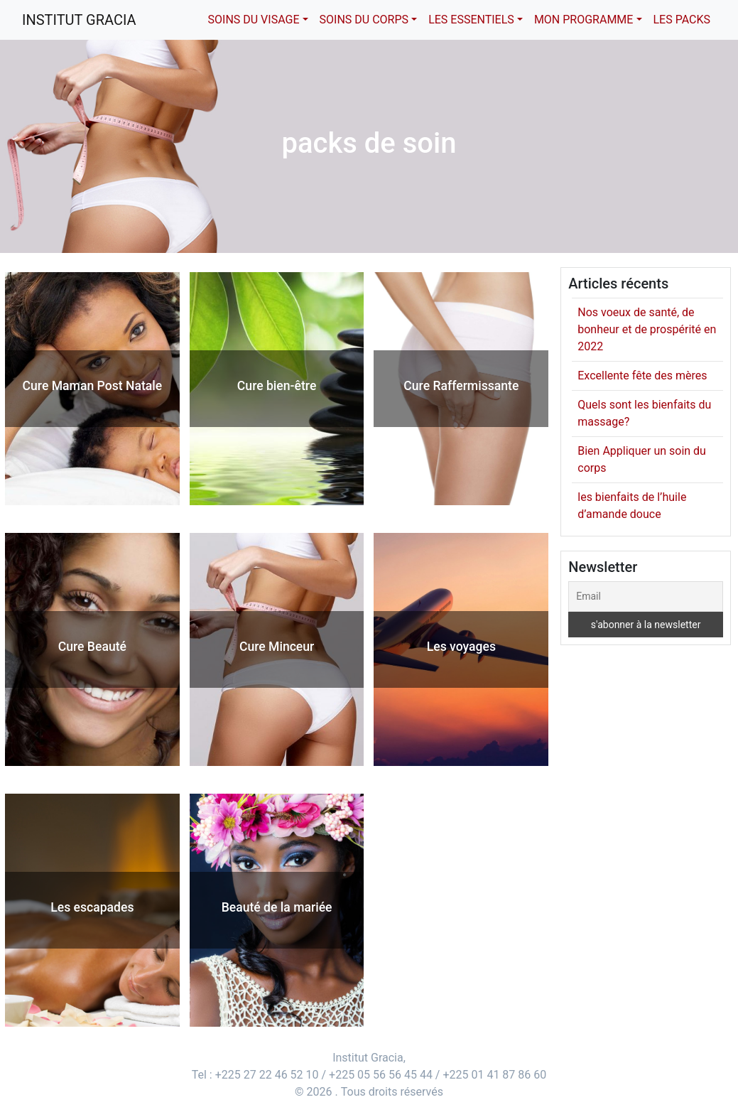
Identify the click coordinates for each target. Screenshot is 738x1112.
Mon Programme (584, 19)
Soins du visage (254, 19)
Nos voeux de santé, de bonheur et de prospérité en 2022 (646, 329)
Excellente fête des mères (642, 375)
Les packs (682, 19)
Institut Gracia (79, 19)
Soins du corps (364, 19)
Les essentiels (471, 19)
